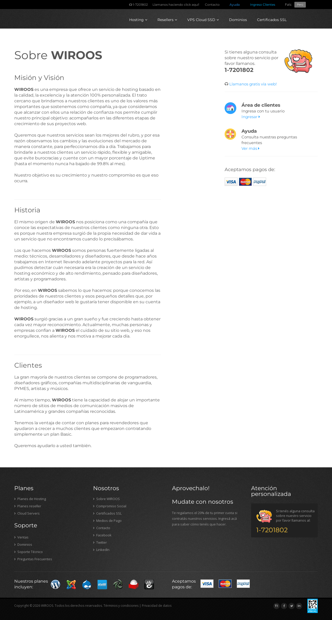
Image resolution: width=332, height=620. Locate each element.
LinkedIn (101, 549)
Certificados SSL (272, 19)
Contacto (212, 4)
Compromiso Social (109, 506)
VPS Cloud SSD (203, 19)
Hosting (138, 19)
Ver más (250, 148)
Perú (300, 4)
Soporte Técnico (28, 551)
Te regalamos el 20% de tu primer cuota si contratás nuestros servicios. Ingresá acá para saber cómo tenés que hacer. (204, 518)
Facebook (102, 535)
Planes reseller (27, 506)
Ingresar (250, 116)
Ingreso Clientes (262, 4)
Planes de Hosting (30, 498)
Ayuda (235, 4)
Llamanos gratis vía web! (252, 84)
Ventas (21, 537)
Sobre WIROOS (106, 498)
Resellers (167, 19)
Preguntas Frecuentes (33, 559)
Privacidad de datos (156, 605)
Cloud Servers (27, 513)
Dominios (238, 19)
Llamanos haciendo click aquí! (176, 4)
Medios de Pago (107, 520)
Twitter (100, 542)
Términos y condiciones (121, 605)
